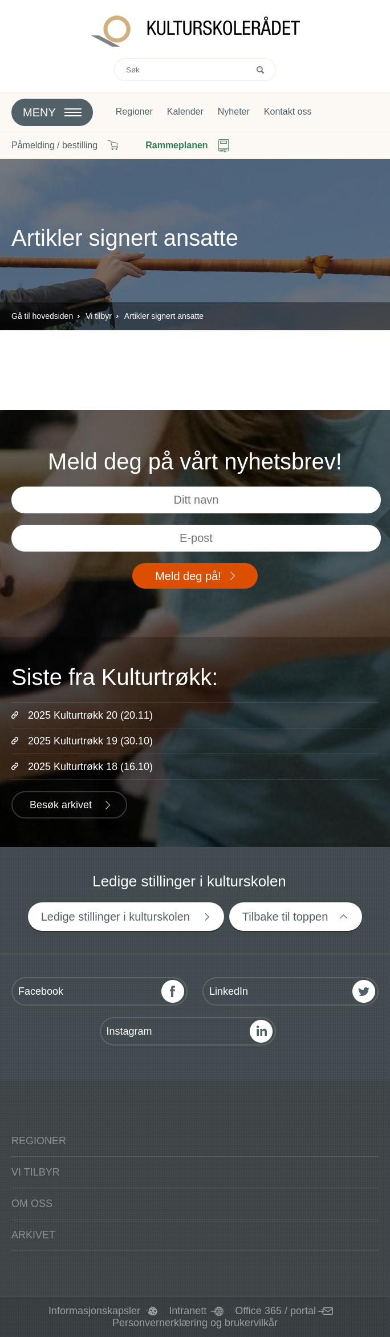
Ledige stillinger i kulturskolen (115, 916)
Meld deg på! (188, 576)
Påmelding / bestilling (54, 145)
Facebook (40, 991)
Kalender (185, 111)
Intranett (187, 1310)
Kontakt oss (288, 111)
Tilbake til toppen (285, 916)
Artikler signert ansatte (164, 316)
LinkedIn (228, 991)
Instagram (129, 1031)
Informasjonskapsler (94, 1310)
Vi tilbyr (99, 316)
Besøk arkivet (61, 805)
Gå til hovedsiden (42, 316)
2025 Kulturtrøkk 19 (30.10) (90, 741)
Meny (39, 112)
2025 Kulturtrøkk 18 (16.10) (90, 766)
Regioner (134, 111)
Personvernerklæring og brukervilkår (195, 1322)
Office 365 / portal (275, 1310)
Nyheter (234, 111)
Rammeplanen (176, 145)
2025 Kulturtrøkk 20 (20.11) (90, 715)
